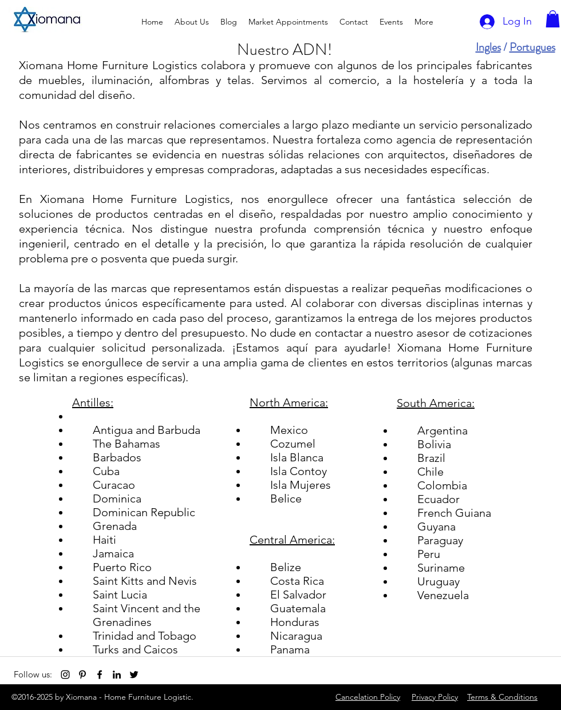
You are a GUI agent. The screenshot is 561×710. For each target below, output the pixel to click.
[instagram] (65, 674)
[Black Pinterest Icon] (82, 674)
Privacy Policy (435, 697)
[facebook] (99, 674)
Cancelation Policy (367, 697)
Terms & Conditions (502, 697)
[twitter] (134, 674)
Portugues (532, 47)
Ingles (488, 47)
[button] (553, 18)
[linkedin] (117, 674)
